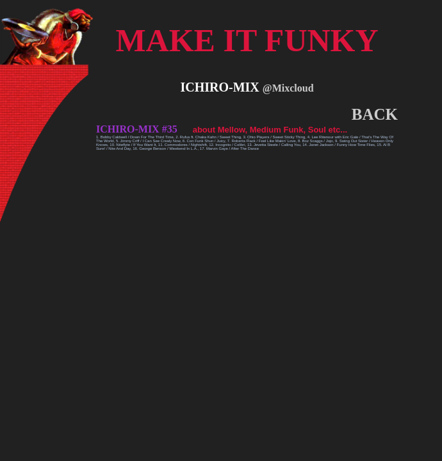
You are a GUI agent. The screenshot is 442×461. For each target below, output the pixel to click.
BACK (375, 114)
